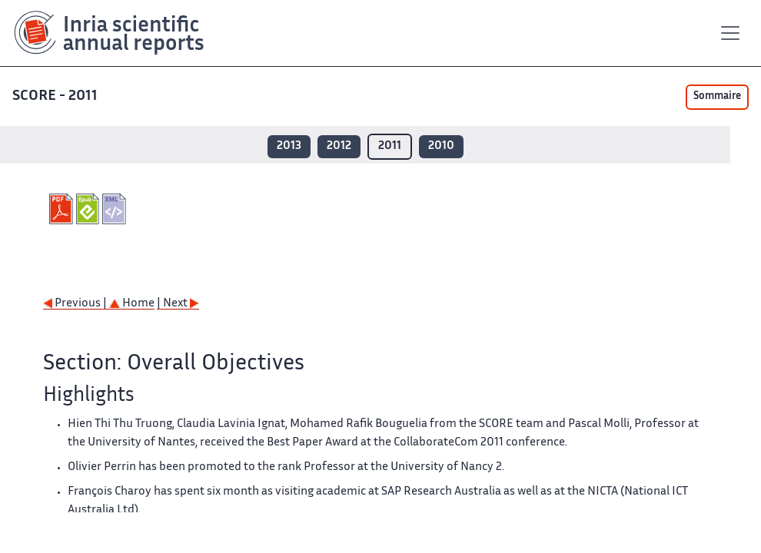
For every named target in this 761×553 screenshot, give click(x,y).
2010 (441, 146)
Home (132, 304)
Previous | (76, 304)
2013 (289, 146)
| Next (178, 304)
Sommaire (717, 96)
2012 (339, 146)
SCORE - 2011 (55, 96)
